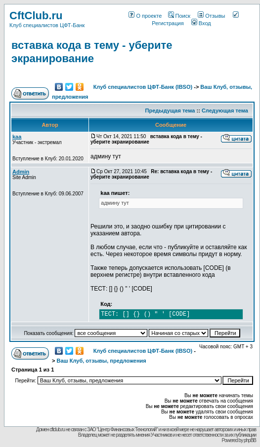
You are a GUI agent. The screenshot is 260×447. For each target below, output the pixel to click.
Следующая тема (225, 110)
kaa (16, 137)
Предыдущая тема (170, 110)
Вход (201, 23)
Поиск (179, 16)
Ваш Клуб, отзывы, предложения (101, 361)
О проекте (145, 16)
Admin (20, 172)
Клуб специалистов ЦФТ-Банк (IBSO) (143, 87)
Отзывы (211, 16)
